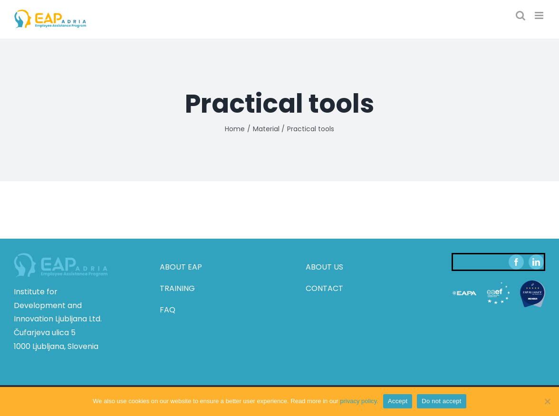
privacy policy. (359, 401)
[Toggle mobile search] (520, 15)
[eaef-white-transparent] (498, 284)
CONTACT (324, 288)
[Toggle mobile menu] (540, 15)
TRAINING (177, 288)
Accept (397, 401)
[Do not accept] (547, 401)
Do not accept (441, 401)
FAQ (167, 309)
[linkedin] (536, 262)
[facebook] (516, 262)
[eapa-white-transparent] (464, 284)
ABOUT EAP (181, 266)
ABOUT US (324, 266)
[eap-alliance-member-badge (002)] (532, 284)
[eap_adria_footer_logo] (60, 256)
